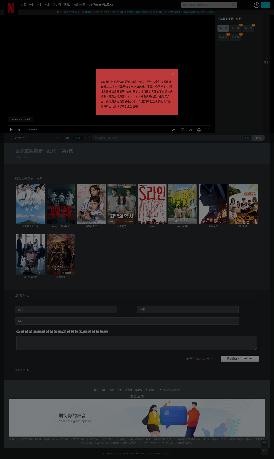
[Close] (172, 74)
